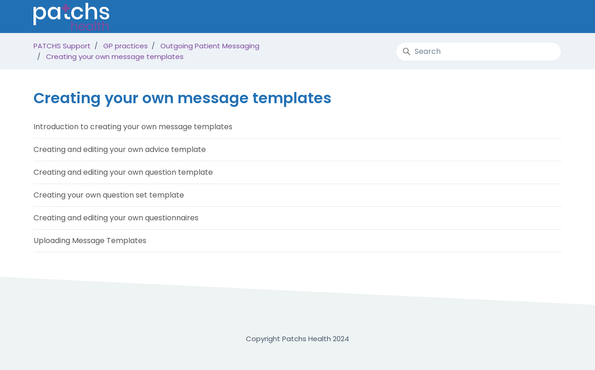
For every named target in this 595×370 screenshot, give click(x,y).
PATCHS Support (62, 46)
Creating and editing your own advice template (119, 149)
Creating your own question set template (108, 195)
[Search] (479, 51)
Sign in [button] (544, 16)
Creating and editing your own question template (123, 172)
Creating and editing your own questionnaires (115, 217)
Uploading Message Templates (89, 240)
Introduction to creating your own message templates (132, 126)
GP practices (125, 46)
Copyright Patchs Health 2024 (297, 339)
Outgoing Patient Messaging (209, 46)
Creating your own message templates (115, 56)
